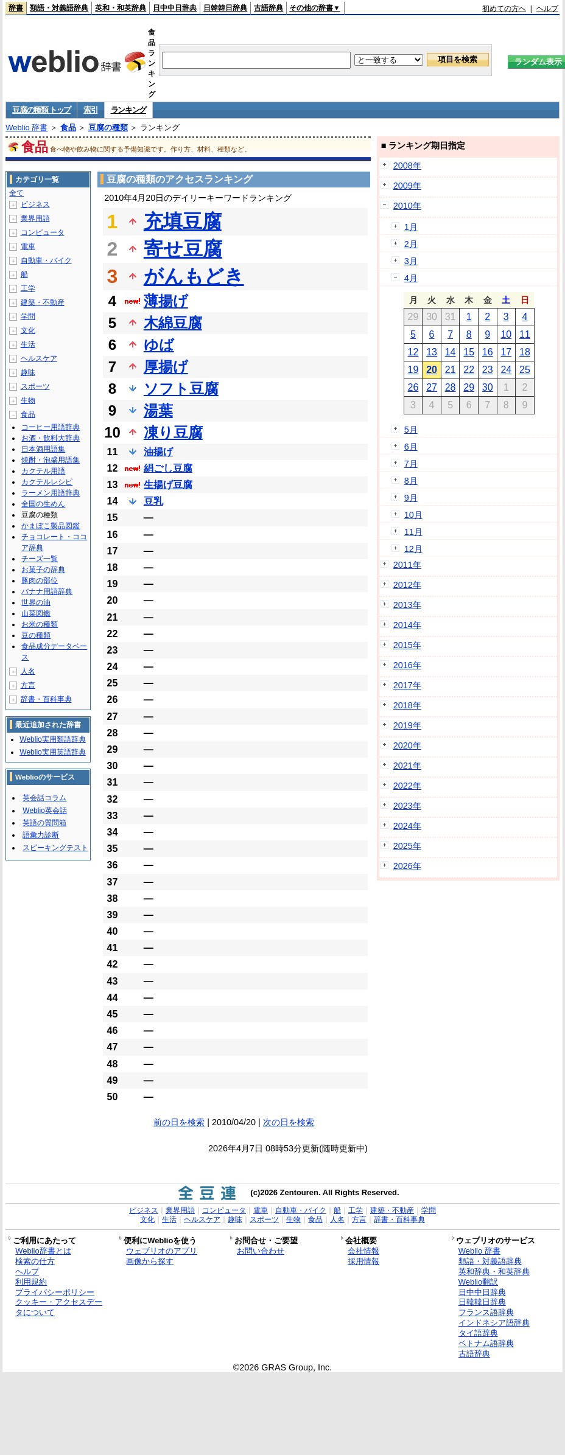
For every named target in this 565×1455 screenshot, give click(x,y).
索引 (90, 109)
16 (487, 352)
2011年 (407, 565)
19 (413, 370)
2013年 (407, 605)
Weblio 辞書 (26, 127)
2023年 (407, 806)
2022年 (407, 785)
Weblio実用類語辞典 (52, 739)
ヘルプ (547, 8)
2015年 (407, 645)
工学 (28, 288)
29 (468, 387)
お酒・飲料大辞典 (50, 438)
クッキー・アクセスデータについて (58, 1307)
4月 (411, 278)
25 (524, 370)
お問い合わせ (260, 1250)
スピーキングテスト (55, 847)
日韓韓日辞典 (225, 8)
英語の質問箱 (44, 822)
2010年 (407, 206)
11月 (413, 532)
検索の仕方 (35, 1261)
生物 (28, 400)
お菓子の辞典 (43, 569)
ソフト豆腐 (181, 388)
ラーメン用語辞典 (50, 493)
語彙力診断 (41, 835)
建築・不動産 (43, 302)
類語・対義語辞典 (59, 8)
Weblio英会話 (44, 810)
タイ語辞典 (478, 1333)
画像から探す (150, 1261)
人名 (28, 671)
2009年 (407, 185)
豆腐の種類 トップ (41, 109)
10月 (413, 515)
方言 (28, 685)
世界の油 (36, 602)
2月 (411, 244)
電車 (28, 246)
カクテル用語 (43, 471)
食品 (68, 127)
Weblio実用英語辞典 (52, 752)
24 (505, 370)
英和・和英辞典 (120, 8)
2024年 (407, 826)
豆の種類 (36, 635)
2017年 (407, 685)
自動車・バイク (46, 260)
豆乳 (153, 501)
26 (413, 387)
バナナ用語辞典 (46, 591)
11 (524, 334)
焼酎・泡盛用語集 (50, 460)
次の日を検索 (288, 1122)
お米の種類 (39, 624)
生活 (28, 344)
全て (16, 193)
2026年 (407, 866)
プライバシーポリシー (54, 1292)
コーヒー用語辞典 (50, 427)
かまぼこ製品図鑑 (50, 526)
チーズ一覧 (39, 558)
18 (524, 352)
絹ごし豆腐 (168, 468)
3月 (411, 261)
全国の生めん (43, 504)
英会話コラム (44, 798)
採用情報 (363, 1261)
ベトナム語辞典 (486, 1343)
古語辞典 (268, 8)
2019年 (407, 725)
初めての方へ (504, 8)
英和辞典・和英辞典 (494, 1271)
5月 (411, 429)
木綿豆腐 (173, 323)
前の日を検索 (179, 1122)
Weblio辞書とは (43, 1250)
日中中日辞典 (175, 8)
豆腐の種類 (108, 127)
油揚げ (158, 452)
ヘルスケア (39, 358)
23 (487, 370)
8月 (411, 481)
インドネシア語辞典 (494, 1322)
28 (450, 387)
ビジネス (35, 204)
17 (505, 352)
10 (505, 334)
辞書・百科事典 (46, 699)
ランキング (129, 109)
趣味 (28, 372)
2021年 (407, 765)
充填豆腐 (183, 221)
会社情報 (363, 1250)
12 (413, 352)
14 (450, 352)
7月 (411, 464)
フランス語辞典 (486, 1312)
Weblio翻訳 (478, 1281)
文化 (28, 330)
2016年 (407, 665)
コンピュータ (43, 232)
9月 (411, 498)
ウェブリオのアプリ (161, 1250)
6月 (411, 447)
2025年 (407, 846)
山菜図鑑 (36, 613)
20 (431, 370)
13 (431, 352)
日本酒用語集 (43, 449)
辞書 (16, 8)
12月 (413, 549)
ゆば (159, 345)
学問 (28, 316)
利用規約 (31, 1281)
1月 (411, 227)
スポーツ (35, 386)
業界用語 (35, 218)
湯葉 (158, 410)
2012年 (407, 585)
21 (450, 370)
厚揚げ (166, 366)
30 (487, 387)
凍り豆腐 (173, 432)
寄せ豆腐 (183, 249)
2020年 (407, 745)
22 (468, 370)
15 (468, 352)
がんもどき (194, 276)
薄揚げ (166, 301)
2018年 (407, 705)
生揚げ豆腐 (168, 485)
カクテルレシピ (46, 482)
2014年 (407, 625)
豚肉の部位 (39, 580)
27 (431, 387)
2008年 (407, 165)
